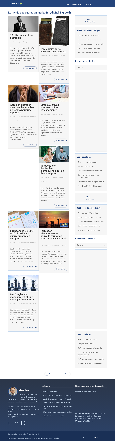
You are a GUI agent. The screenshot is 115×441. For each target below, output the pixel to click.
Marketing (24, 42)
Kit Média (56, 438)
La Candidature (25, 116)
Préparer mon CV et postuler (88, 36)
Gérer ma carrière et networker (89, 48)
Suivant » (66, 374)
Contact (89, 4)
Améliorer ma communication (89, 53)
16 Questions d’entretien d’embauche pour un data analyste (52, 169)
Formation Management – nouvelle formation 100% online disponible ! (53, 236)
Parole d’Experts (77, 4)
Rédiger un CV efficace (86, 166)
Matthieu (64, 245)
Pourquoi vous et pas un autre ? (54, 416)
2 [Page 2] (49, 374)
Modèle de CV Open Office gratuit (90, 186)
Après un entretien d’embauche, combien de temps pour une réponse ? (22, 108)
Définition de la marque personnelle (91, 182)
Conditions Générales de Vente (29, 438)
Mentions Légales (13, 438)
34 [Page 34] (60, 374)
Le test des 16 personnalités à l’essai (56, 403)
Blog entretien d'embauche (87, 162)
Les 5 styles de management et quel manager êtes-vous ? (22, 297)
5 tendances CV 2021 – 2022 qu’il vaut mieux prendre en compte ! (22, 234)
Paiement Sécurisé (46, 438)
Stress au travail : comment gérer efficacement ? (50, 107)
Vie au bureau (55, 55)
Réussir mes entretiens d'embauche (91, 44)
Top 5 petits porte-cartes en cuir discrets (53, 50)
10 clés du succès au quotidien (22, 36)
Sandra (31, 42)
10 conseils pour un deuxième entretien (57, 412)
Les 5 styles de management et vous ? (57, 399)
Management (55, 245)
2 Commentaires (15, 121)
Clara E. (64, 55)
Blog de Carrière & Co (50, 391)
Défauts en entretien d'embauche (90, 171)
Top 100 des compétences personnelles (57, 395)
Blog (67, 4)
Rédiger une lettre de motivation (89, 40)
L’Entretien (54, 114)
